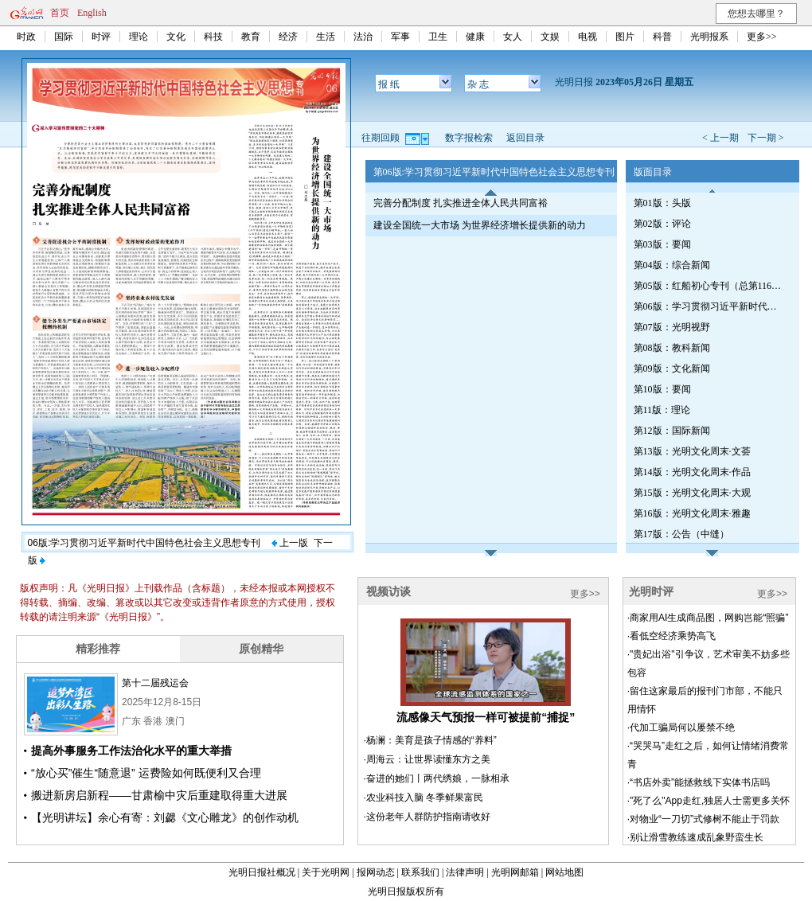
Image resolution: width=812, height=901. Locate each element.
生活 (325, 36)
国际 (63, 36)
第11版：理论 (662, 409)
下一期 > (766, 137)
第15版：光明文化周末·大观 (692, 492)
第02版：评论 (662, 223)
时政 (26, 36)
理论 (138, 36)
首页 (59, 12)
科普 (662, 36)
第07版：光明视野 (672, 327)
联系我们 (420, 872)
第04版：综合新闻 (672, 265)
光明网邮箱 (515, 872)
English (92, 12)
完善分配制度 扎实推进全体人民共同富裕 (460, 203)
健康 (475, 36)
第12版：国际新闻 (672, 430)
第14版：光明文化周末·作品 (692, 472)
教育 (250, 36)
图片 (624, 36)
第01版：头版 (662, 203)
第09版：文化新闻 (672, 368)
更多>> (762, 36)
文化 (175, 36)
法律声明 (465, 872)
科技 (213, 36)
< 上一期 (720, 137)
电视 (587, 36)
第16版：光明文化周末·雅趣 (692, 513)
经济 (288, 36)
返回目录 (525, 137)
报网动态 (376, 872)
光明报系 (709, 36)
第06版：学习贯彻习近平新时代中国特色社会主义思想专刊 (709, 306)
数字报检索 (469, 137)
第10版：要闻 (662, 389)
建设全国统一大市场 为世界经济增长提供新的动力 (479, 225)
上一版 (289, 542)
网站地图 (564, 872)
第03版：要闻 (662, 244)
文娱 (550, 36)
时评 (101, 36)
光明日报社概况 (261, 872)
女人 (512, 36)
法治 (363, 36)
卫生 (437, 36)
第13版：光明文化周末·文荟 (692, 451)
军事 (400, 36)
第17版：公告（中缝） (681, 534)
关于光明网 (325, 872)
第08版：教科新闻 (672, 347)
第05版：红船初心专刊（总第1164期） (709, 285)
